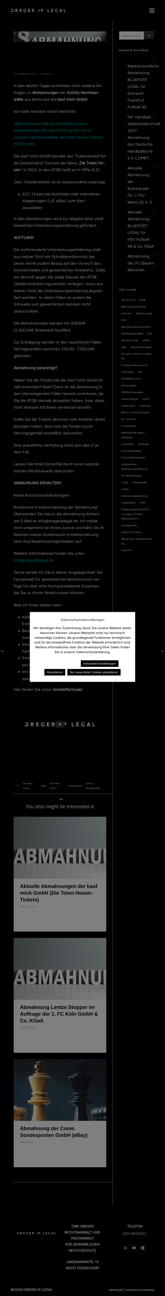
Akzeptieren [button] (55, 672)
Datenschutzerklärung (59, 663)
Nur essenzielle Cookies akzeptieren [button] (94, 672)
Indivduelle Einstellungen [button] (99, 663)
